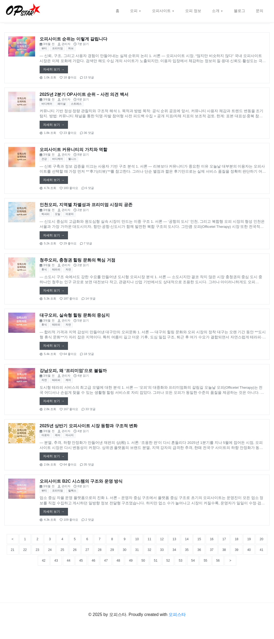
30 (187, 567)
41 (87, 579)
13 (201, 554)
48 (187, 579)
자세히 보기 (52, 70)
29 (172, 567)
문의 (259, 11)
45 (144, 579)
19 (30, 567)
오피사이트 (161, 11)
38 (44, 579)
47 (172, 579)
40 (73, 579)
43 (115, 579)
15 (229, 554)
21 (58, 567)
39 (58, 579)
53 (258, 579)
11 (172, 554)
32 (215, 567)
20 (44, 567)
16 (244, 554)
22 (73, 567)
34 (244, 567)
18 (16, 567)
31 (201, 567)
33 (229, 567)
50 (215, 579)
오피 (134, 11)
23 (87, 567)
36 (16, 579)
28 (158, 567)
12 (187, 554)
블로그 (239, 11)
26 (130, 567)
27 (144, 567)
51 (229, 579)
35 (258, 567)
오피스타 (177, 627)
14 (215, 554)
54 (115, 592)
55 (130, 592)
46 (158, 579)
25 (115, 567)
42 (101, 579)
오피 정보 (193, 11)
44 (130, 579)
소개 (215, 11)
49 (201, 579)
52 (244, 579)
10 (158, 554)
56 (144, 592)
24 (101, 567)
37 (30, 579)
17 (258, 554)
